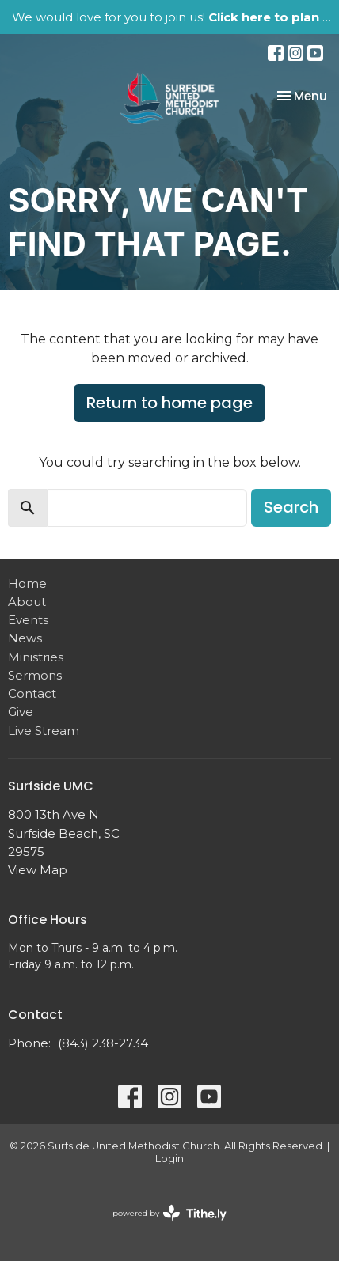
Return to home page (169, 403)
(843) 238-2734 (103, 1043)
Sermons (35, 675)
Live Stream (43, 730)
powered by (169, 1213)
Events (28, 619)
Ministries (35, 657)
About (27, 601)
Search (291, 507)
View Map (37, 869)
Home (27, 583)
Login (169, 1158)
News (25, 638)
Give (20, 711)
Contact (32, 693)
